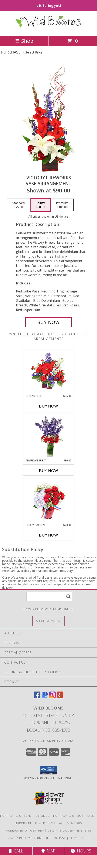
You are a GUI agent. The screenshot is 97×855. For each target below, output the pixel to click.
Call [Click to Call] (16, 851)
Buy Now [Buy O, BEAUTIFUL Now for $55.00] (48, 406)
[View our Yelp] (60, 696)
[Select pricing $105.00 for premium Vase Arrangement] (62, 205)
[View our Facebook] (37, 696)
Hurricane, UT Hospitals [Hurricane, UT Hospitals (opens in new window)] (73, 816)
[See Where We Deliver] (48, 621)
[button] (48, 770)
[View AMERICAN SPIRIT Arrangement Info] (48, 436)
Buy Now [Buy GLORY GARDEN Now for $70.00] (48, 535)
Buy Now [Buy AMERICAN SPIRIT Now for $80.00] (48, 470)
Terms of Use (80, 838)
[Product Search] (49, 596)
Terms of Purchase (50, 838)
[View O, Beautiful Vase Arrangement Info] (48, 371)
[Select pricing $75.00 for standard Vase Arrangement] (18, 205)
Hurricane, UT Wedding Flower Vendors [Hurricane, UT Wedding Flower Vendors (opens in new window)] (48, 823)
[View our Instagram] (52, 696)
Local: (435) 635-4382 (48, 730)
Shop (24, 40)
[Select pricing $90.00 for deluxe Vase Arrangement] (40, 205)
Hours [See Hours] (81, 851)
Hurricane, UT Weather (25, 830)
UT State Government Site (69, 830)
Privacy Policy (18, 838)
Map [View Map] (48, 851)
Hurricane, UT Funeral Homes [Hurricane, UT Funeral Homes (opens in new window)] (25, 816)
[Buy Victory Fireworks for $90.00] (48, 322)
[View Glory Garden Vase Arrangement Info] (48, 500)
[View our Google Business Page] (44, 696)
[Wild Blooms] (48, 29)
